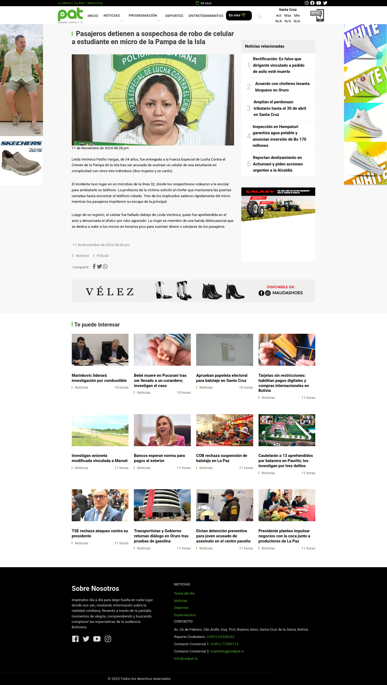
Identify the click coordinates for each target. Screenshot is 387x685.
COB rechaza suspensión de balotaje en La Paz (221, 458)
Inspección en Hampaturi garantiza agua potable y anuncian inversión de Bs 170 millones (279, 136)
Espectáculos (184, 615)
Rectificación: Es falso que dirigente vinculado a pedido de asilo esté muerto (278, 65)
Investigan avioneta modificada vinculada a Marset (100, 458)
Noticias (111, 15)
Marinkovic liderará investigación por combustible (99, 378)
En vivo (237, 15)
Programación (143, 15)
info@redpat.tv (186, 658)
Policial (102, 256)
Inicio (93, 16)
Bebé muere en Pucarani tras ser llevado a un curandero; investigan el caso (160, 380)
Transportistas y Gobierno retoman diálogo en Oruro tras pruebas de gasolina (161, 536)
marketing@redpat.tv (227, 651)
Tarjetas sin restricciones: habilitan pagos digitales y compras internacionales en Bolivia (284, 383)
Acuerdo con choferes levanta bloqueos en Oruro (282, 87)
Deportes (174, 16)
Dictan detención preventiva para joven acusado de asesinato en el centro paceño (223, 536)
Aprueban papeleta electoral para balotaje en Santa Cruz (222, 378)
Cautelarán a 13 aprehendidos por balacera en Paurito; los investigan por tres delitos (286, 460)
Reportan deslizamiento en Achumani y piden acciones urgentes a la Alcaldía (278, 164)
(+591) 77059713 (224, 644)
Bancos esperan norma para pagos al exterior (159, 458)
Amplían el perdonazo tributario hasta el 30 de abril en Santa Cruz (280, 108)
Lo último (64, 3)
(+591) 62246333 (220, 637)
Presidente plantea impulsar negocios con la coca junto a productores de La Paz (284, 536)
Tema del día (184, 593)
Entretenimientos (206, 16)
